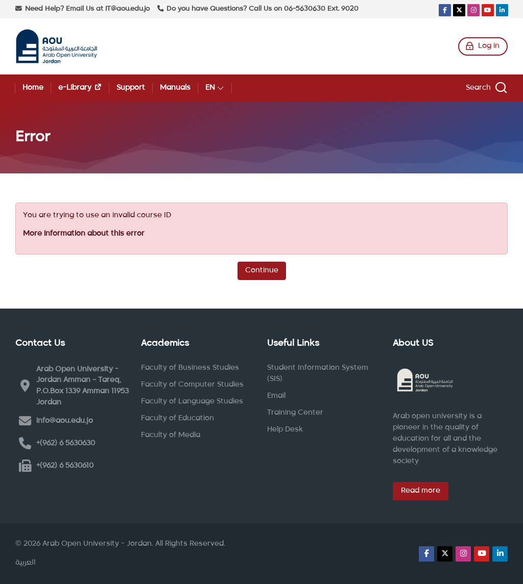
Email (276, 395)
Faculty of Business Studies (190, 367)
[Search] (485, 87)
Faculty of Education (177, 418)
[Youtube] (488, 10)
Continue (261, 270)
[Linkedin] (502, 10)
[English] (214, 87)
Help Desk (285, 429)
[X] (459, 10)
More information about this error (84, 233)
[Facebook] (445, 10)
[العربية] (25, 563)
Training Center (295, 412)
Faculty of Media (170, 435)
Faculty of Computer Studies (192, 384)
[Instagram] (473, 10)
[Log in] (483, 46)
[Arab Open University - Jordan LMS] (56, 46)
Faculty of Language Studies (192, 401)
